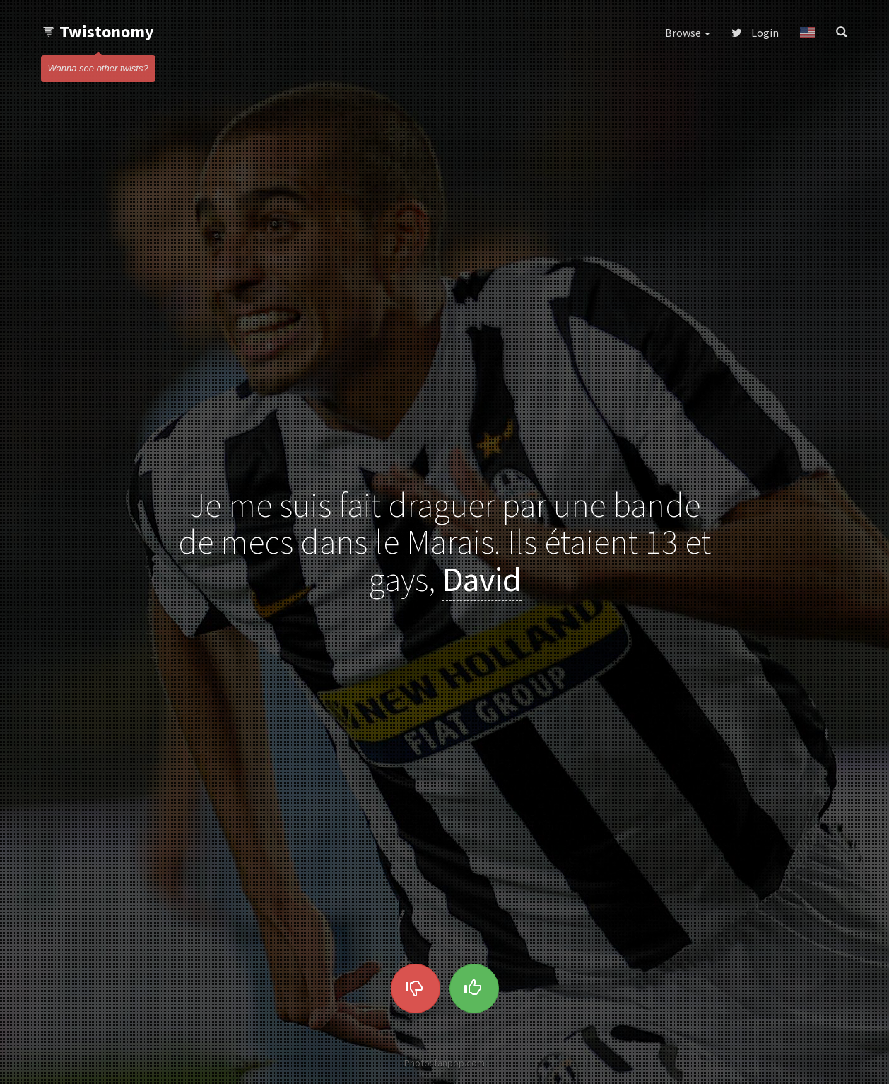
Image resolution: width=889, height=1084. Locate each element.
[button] (807, 32)
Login (755, 32)
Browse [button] (687, 32)
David (482, 579)
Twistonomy (98, 31)
